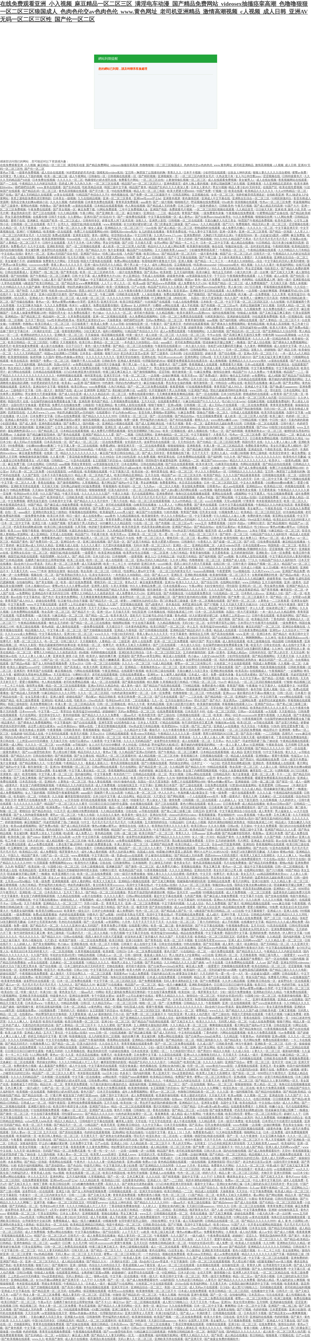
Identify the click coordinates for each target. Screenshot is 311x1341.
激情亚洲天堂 (126, 445)
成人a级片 (125, 427)
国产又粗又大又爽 (282, 272)
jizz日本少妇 (110, 1073)
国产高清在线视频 (223, 634)
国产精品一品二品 (97, 615)
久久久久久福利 (213, 1062)
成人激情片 (57, 973)
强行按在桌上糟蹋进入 (145, 759)
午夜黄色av (247, 1036)
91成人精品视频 (162, 663)
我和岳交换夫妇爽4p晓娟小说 (30, 202)
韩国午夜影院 (57, 1102)
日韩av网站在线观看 (105, 766)
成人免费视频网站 (12, 792)
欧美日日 (261, 984)
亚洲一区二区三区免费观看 (170, 408)
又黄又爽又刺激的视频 (19, 427)
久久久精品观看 (210, 224)
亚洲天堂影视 (253, 752)
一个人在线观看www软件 (203, 796)
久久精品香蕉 (207, 1121)
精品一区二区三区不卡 (203, 534)
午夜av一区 (217, 431)
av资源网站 (113, 921)
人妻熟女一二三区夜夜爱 (274, 600)
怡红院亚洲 (72, 538)
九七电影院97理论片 (183, 1051)
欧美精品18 (245, 526)
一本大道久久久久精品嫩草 (247, 578)
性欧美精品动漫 (92, 187)
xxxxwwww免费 (39, 264)
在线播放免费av (26, 1010)
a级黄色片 (32, 707)
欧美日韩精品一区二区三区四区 (28, 342)
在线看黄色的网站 (134, 1180)
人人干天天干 (131, 1232)
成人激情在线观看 (68, 626)
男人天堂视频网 (275, 1139)
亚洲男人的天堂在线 (96, 789)
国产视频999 (92, 383)
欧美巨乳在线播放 (256, 383)
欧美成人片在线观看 (248, 1243)
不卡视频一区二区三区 (194, 707)
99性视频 (189, 859)
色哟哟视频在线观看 (70, 375)
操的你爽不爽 (214, 438)
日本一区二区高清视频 (210, 611)
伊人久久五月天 (38, 1176)
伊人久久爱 (257, 608)
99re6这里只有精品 (260, 519)
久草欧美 (262, 1106)
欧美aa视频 (235, 1095)
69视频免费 (110, 1220)
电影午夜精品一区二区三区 (62, 888)
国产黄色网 (65, 279)
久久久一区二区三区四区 (94, 693)
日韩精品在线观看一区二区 (150, 774)
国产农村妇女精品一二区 (279, 434)
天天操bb (37, 490)
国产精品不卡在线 (123, 538)
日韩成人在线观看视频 (245, 412)
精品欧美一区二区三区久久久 (102, 877)
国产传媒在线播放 (22, 301)
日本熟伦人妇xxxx (253, 593)
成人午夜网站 (78, 176)
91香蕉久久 (204, 541)
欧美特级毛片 (56, 497)
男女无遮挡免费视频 (18, 216)
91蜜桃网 (15, 323)
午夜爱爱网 (224, 571)
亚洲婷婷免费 (258, 933)
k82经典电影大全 (125, 722)
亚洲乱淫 (111, 427)
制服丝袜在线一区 (237, 246)
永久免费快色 (235, 290)
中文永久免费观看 (252, 482)
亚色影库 (35, 1021)
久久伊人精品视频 (234, 981)
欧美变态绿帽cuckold (49, 910)
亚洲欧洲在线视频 (196, 574)
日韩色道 (216, 538)
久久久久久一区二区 (70, 179)
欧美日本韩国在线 (114, 1172)
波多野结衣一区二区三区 (136, 597)
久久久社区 (153, 1176)
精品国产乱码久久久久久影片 (57, 268)
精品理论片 (270, 730)
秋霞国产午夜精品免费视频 (255, 220)
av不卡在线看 (69, 619)
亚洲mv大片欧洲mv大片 (229, 899)
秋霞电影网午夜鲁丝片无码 (159, 261)
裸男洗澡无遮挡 (37, 501)
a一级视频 (186, 1136)
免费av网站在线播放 (127, 261)
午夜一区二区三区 (135, 375)
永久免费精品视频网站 (144, 316)
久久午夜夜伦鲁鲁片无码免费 (137, 290)
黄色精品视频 (256, 323)
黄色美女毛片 (183, 862)
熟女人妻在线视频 (100, 781)
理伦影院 (276, 390)
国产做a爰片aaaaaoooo (284, 386)
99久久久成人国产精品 (249, 1147)
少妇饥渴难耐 (118, 1032)
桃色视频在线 (120, 194)
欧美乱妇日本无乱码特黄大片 (292, 519)
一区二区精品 (163, 1209)
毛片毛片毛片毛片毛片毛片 (270, 239)
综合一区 (286, 689)
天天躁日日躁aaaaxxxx (200, 1206)
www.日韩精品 (251, 582)
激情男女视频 (35, 685)
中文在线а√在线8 (12, 253)
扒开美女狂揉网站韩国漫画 (265, 1224)
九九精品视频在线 (128, 515)
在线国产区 (270, 187)
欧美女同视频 (28, 1147)
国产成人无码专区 (154, 453)
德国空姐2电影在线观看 (86, 224)
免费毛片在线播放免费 (66, 405)
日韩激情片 (159, 257)
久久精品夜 (284, 715)
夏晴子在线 (18, 220)
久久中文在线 (36, 246)
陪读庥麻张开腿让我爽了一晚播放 (224, 342)
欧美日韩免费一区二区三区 (135, 696)
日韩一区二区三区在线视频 (103, 663)
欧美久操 (233, 873)
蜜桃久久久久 (153, 1080)
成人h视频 (274, 375)
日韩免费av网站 (98, 1080)
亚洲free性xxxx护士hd (147, 198)
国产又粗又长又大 (183, 1021)
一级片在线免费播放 (129, 272)
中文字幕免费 (203, 515)
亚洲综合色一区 (70, 541)
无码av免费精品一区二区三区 (164, 320)
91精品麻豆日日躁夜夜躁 (126, 1080)
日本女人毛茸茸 (148, 722)
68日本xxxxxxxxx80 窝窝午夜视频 (254, 715)
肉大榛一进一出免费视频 (254, 294)
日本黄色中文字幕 (22, 379)
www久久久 (102, 634)
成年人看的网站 (81, 881)
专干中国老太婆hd (103, 995)
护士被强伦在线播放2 (159, 855)
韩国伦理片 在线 (18, 401)
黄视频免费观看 (299, 1058)
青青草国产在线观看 (40, 670)
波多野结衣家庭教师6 (273, 700)
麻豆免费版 (298, 235)
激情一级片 (284, 279)
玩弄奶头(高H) (245, 818)
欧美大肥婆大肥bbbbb (181, 191)
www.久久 (38, 1339)
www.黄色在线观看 (49, 187)
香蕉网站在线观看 (119, 1040)
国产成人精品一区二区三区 (175, 227)
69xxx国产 (39, 497)
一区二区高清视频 (62, 951)
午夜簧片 (156, 323)
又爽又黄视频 (287, 1010)
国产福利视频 (229, 320)
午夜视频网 (93, 748)
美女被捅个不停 (15, 261)
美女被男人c (247, 179)
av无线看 (271, 711)
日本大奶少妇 (200, 379)
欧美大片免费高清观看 (86, 368)
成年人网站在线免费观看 (57, 1239)
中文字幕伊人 (39, 419)
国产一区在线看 (296, 748)
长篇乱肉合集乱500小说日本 (87, 530)
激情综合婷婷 (287, 1324)
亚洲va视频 (174, 405)
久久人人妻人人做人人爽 (281, 442)
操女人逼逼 (95, 227)
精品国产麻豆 (217, 608)
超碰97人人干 (293, 1113)
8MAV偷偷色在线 (179, 268)
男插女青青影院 (81, 464)
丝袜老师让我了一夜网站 (282, 608)
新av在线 (16, 597)
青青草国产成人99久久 (228, 386)
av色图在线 (75, 471)
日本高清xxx (256, 1294)
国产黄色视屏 (14, 1328)
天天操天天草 (122, 611)
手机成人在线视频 (154, 275)
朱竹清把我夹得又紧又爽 (198, 722)
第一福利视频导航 (242, 1091)
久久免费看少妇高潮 (249, 837)
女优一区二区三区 (223, 194)
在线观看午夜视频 (133, 670)
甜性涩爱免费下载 (293, 726)
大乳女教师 (115, 1187)
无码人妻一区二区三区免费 (27, 471)
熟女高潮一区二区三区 (60, 298)
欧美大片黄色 (279, 327)
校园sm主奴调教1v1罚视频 (61, 353)
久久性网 (100, 1280)
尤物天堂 (266, 1172)
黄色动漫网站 (158, 1250)
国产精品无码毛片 (17, 1043)
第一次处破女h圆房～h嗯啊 (272, 235)
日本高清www (34, 1003)
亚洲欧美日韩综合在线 (15, 1110)
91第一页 (243, 1047)
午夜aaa (214, 1302)
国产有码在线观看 (181, 419)
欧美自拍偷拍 (135, 1132)
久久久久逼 (264, 792)
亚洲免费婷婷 (193, 235)
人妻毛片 (210, 1280)
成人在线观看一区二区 (120, 560)
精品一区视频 (114, 1006)
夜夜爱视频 (177, 386)
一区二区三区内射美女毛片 (197, 176)
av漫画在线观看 (82, 205)
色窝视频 (60, 759)
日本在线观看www (255, 545)
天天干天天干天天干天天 (148, 921)
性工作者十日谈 (15, 840)
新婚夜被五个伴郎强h (25, 1084)
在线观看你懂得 (133, 460)
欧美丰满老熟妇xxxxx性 (293, 637)
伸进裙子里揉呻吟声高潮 (104, 526)
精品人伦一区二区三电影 (149, 191)
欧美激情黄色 (151, 515)
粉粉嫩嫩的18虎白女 (290, 1117)
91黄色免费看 (153, 1198)
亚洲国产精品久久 (162, 877)
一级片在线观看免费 (242, 792)
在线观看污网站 (139, 925)
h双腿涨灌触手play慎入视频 (275, 1261)
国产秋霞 (22, 290)
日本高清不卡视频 (255, 1313)
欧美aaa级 (139, 283)
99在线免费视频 (121, 191)
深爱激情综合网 (90, 397)
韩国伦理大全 (58, 312)
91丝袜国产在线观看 (158, 301)
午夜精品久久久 (73, 763)
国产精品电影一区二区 (219, 696)
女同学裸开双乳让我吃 (222, 622)
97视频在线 (287, 1335)
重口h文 (127, 659)
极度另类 (211, 530)
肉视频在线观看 (295, 486)
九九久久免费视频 (56, 305)
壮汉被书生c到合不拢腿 (73, 600)
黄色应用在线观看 (54, 287)
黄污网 (63, 1036)
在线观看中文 (287, 685)
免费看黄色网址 (214, 1232)
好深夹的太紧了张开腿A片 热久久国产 (149, 936)
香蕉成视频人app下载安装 (81, 1029)
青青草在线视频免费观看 (49, 1324)
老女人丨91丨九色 (179, 1132)
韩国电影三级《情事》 (15, 1316)
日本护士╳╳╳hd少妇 (101, 648)
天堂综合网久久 (76, 973)
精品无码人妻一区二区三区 (269, 224)
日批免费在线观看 (269, 541)
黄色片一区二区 (35, 253)
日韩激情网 (104, 1058)
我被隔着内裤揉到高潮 (51, 257)
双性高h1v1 (121, 438)
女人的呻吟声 (142, 305)
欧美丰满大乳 (205, 464)
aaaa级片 (55, 1243)
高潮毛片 (288, 733)
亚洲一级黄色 (293, 582)
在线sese (177, 1099)
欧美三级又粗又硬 (135, 737)
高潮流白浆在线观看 (103, 1339)
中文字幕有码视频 (173, 903)
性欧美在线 (46, 759)
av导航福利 (80, 744)
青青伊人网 (254, 1265)
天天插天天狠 (50, 486)
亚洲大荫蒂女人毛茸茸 (139, 1313)
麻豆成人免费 (195, 966)
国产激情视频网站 (145, 371)
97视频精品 (34, 231)
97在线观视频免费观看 (131, 718)
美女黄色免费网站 (67, 597)
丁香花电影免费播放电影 (82, 456)
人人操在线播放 (151, 294)
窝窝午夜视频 (281, 755)
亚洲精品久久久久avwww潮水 (248, 360)
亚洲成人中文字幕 (256, 386)
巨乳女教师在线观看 (218, 1124)
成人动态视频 (248, 1232)
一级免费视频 (23, 914)
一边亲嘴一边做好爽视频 (262, 290)
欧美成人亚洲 (132, 1257)
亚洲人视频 (185, 261)
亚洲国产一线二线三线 (44, 272)
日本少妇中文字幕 (104, 796)
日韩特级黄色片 (292, 176)
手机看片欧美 (100, 534)
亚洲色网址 (192, 357)
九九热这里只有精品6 (190, 1280)
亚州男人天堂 (110, 1017)
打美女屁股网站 (48, 1213)
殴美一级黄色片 (160, 364)
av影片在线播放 (92, 896)
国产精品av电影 (290, 574)
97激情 (263, 419)
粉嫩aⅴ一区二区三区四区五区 (66, 1202)
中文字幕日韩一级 (103, 855)
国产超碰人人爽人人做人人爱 (216, 748)
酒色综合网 (44, 364)
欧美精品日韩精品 (162, 1077)
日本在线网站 (292, 390)
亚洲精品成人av (98, 947)
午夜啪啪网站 (197, 331)
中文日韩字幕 (143, 235)
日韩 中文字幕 (81, 275)
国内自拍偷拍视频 (12, 250)
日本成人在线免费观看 (248, 918)
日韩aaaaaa (281, 785)
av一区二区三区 (85, 718)
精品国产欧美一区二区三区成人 (60, 220)
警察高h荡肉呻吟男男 (95, 888)
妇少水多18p (230, 678)
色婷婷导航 (289, 984)
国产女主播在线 (84, 755)
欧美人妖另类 (78, 608)
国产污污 (228, 224)
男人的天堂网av (182, 1143)
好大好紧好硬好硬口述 (138, 224)
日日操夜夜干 (81, 323)
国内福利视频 (292, 936)
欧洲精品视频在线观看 (256, 903)
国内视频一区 (92, 423)
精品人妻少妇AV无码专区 (245, 187)
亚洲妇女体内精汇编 (211, 427)
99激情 (117, 1294)
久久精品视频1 (165, 312)
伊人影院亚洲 (151, 969)
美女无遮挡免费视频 (45, 508)
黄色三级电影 (87, 268)
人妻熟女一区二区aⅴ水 (274, 1328)
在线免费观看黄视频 (170, 711)
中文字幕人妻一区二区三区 (86, 519)
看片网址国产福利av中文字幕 (120, 482)
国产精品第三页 (31, 316)
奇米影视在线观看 (89, 1073)
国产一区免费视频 (247, 667)
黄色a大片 (131, 582)
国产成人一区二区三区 (84, 442)
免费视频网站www (61, 862)
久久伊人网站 (179, 560)
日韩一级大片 (44, 390)
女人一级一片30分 (204, 837)
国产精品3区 (141, 608)
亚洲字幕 (212, 811)
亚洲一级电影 (79, 1265)
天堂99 (209, 840)
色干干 (52, 224)
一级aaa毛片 (129, 715)
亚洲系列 (20, 670)
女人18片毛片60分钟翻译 (105, 744)
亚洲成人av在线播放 (226, 726)
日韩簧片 (126, 944)
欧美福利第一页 (26, 1136)
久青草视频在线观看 (88, 951)
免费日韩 (141, 929)
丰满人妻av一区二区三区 (73, 1154)
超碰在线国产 (75, 696)
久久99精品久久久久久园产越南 (20, 287)
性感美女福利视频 (22, 910)
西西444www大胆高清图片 (222, 855)
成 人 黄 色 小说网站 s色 (293, 1220)
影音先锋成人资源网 (32, 730)
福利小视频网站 (113, 331)
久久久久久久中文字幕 (212, 519)
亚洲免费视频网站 (283, 929)
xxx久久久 (302, 1169)
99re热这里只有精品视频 (188, 530)
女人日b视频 (271, 567)
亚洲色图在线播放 (50, 423)
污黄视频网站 (9, 995)
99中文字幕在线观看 (53, 707)
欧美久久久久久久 (188, 582)
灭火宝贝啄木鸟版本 (29, 305)
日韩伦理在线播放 (287, 1198)
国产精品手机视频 (119, 239)
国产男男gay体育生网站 (167, 508)
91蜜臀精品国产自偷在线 (273, 213)
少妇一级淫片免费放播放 (130, 873)
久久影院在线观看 (170, 1054)
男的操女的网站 (179, 763)
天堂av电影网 (233, 501)
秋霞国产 (21, 866)
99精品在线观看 (217, 766)
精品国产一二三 (294, 371)
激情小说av (21, 1158)
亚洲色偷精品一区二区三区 (172, 434)
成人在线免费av (15, 327)
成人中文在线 (78, 1065)
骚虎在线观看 (223, 490)
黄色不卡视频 (123, 1110)
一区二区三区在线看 (106, 183)
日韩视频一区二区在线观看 (186, 220)
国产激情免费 (62, 205)
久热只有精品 (117, 386)
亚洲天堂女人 (137, 748)
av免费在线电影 (83, 364)
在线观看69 (103, 412)
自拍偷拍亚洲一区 (137, 323)
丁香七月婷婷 (184, 239)
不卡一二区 (284, 774)
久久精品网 (177, 766)
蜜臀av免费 (299, 172)
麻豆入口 (150, 556)
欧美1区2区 (244, 722)
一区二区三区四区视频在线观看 (214, 209)
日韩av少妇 (39, 818)
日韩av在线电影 (73, 936)
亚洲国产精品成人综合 (59, 490)
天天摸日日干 (45, 478)
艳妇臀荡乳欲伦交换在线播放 (130, 1147)
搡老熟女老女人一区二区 (178, 1010)
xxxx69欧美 (165, 563)
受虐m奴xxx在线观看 (130, 855)
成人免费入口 (249, 538)
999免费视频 (16, 445)
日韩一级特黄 (134, 955)
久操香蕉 (97, 741)
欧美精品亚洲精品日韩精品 (87, 1224)
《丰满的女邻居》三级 (45, 331)
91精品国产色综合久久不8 (93, 194)
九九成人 (199, 718)
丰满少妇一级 (49, 992)
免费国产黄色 (184, 1077)
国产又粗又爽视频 (25, 777)
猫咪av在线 (86, 726)
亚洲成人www (127, 1154)
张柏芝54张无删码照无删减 (225, 346)
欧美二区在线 (76, 560)
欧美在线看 (236, 191)
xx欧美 (145, 1232)
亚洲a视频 (240, 1077)
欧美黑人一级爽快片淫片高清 (259, 298)
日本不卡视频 (192, 172)
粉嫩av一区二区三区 (75, 1110)
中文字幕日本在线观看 (109, 918)
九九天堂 (19, 1150)
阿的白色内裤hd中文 (129, 383)
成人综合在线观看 (53, 172)
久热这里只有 (225, 176)
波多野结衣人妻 (295, 648)
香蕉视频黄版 (92, 730)
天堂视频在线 (170, 789)
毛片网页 (243, 840)
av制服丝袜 (74, 818)
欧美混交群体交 (279, 453)
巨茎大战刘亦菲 (118, 490)
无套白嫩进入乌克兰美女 (221, 220)
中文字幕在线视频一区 (163, 216)
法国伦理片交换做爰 (108, 364)
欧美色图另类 (148, 715)
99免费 (130, 257)
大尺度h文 (159, 796)
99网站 (113, 929)
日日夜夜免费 (232, 803)
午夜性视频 (144, 327)
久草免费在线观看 (79, 316)
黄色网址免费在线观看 (97, 578)
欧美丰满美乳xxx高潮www (194, 312)
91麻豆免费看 (187, 412)
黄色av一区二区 (269, 538)
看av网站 (183, 379)
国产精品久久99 (95, 250)
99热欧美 (45, 796)
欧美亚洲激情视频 (54, 239)
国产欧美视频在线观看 (128, 309)
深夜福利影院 (29, 1143)
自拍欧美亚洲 (276, 194)
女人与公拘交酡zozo (248, 176)
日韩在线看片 (84, 848)
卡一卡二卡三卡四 (17, 1054)
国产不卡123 (103, 1302)
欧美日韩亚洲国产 (132, 301)
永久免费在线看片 (275, 309)
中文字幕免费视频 (261, 1191)
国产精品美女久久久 (249, 951)
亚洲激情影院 (50, 619)
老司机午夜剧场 (144, 312)
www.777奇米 (38, 571)
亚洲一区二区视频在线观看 (110, 316)
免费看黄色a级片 (52, 538)
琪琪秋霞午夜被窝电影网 (161, 460)
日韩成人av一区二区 (110, 955)
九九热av (149, 486)
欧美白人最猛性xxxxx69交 (24, 667)
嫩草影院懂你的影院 (78, 796)
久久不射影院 (301, 814)
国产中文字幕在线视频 (183, 257)
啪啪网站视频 (122, 622)
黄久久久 (291, 752)
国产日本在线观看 (166, 696)
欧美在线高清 (20, 360)
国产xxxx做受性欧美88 (37, 752)
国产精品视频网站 (264, 656)
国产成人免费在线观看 (253, 467)
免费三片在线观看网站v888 (91, 231)
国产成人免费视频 (185, 567)
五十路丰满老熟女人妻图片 (236, 257)
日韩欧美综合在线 (155, 1224)
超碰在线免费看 (46, 600)
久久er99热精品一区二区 (291, 191)
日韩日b (121, 951)
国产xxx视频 (226, 556)
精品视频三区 (162, 597)
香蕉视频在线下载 (178, 453)
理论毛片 (139, 1136)
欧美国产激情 (68, 940)
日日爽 (67, 1243)
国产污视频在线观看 (297, 478)
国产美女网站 (207, 1047)
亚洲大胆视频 (245, 748)
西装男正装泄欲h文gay (91, 320)
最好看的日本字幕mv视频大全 (26, 648)
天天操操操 (92, 335)
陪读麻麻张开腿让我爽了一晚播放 (286, 789)
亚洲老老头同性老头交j (48, 438)
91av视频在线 (103, 309)
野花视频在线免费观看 (206, 202)
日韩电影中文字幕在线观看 (216, 667)
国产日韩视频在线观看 (154, 630)
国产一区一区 (294, 593)
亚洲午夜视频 (200, 1294)
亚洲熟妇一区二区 (285, 888)
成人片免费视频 (105, 785)
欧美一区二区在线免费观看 (150, 578)
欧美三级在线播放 (228, 789)
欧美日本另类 (56, 515)
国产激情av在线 (140, 478)
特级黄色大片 (59, 995)
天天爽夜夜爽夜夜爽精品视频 (175, 394)
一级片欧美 (43, 615)
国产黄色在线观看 (69, 434)
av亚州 (211, 777)
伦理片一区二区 (70, 1257)
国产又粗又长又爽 (100, 1195)
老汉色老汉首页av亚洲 (135, 353)
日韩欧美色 (226, 205)
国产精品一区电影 (281, 231)
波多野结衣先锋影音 (167, 741)
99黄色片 (92, 914)
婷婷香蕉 (85, 508)
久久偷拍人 (177, 659)
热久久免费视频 (216, 903)
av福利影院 (167, 1280)
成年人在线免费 (142, 641)
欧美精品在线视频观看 (224, 759)
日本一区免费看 (281, 552)
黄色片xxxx (293, 1176)
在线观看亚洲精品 (69, 578)
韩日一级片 (59, 379)
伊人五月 (193, 626)
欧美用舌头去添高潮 (13, 947)
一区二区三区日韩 (126, 1003)
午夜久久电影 (121, 493)
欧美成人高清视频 (278, 323)
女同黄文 (6, 176)
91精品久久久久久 (101, 438)
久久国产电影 (273, 837)
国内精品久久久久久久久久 (150, 659)
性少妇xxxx (261, 526)
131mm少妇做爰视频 (228, 888)
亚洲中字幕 (228, 914)
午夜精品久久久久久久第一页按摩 (180, 733)
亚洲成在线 (255, 449)
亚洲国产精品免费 (294, 571)
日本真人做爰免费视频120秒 (29, 312)
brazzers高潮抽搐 (286, 335)
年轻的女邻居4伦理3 (63, 955)
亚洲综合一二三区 (155, 213)
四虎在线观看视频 (227, 829)
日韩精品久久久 (193, 1003)
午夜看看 (17, 1139)
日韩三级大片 (69, 641)
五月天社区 (148, 401)
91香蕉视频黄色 (18, 608)
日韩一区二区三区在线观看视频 (210, 1261)
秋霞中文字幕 (127, 899)
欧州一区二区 (95, 560)
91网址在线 (300, 1025)
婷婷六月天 (210, 1172)
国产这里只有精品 (139, 541)
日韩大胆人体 (213, 1150)
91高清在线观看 (277, 925)
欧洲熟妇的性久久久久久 (37, 335)
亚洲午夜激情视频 (264, 999)
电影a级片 (291, 899)
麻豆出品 (234, 682)
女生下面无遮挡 (248, 800)
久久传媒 (57, 796)
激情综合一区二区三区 (201, 995)
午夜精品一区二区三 (233, 250)
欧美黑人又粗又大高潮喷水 (161, 467)
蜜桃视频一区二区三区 (76, 766)
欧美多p (67, 383)
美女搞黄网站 (84, 309)
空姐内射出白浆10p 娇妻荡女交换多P (174, 973)
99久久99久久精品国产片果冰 (233, 239)
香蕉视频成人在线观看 (203, 364)
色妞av (241, 523)
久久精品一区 (9, 227)
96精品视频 (97, 379)
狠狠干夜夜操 (31, 530)
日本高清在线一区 (56, 442)
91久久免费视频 (243, 216)
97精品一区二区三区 (203, 682)
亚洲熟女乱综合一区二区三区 (251, 198)
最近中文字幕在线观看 (168, 896)
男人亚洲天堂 (162, 1073)
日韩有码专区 (92, 220)
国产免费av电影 (299, 327)
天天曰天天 (182, 877)
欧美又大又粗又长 (105, 881)
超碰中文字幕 (61, 368)
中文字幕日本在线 (210, 818)
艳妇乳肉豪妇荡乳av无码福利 (86, 287)
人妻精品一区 (108, 641)
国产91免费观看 (210, 981)
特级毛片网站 (93, 1165)
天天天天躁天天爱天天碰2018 (232, 357)
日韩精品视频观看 (118, 733)
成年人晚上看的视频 (196, 183)
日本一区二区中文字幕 (215, 242)
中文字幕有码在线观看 (103, 1065)
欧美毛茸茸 (108, 1124)
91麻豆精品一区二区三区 (284, 530)
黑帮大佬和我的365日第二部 (221, 733)
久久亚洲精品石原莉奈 (278, 183)
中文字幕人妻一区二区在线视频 (78, 445)
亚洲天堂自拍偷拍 (128, 357)
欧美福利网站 (286, 264)
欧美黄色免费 (193, 678)
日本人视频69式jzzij (38, 586)
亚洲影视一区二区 (31, 892)
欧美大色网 (91, 667)
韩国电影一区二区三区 (282, 545)
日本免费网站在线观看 (191, 456)
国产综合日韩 (210, 582)
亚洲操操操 (242, 781)
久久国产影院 (31, 475)
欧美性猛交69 (297, 294)
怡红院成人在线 (33, 733)
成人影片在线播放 (52, 346)
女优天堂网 (204, 1272)
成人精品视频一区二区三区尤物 (158, 755)
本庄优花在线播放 (191, 482)
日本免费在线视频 (44, 179)
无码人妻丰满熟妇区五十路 (181, 981)
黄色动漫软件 (55, 829)
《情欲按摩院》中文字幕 (165, 1220)
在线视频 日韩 (9, 1305)
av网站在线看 (171, 305)
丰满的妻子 (204, 1313)
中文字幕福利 (63, 722)
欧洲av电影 (65, 969)
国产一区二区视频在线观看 (83, 246)
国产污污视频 (275, 870)
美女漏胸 (279, 1065)
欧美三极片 (277, 416)
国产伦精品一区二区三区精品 (228, 1154)
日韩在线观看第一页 (276, 1017)
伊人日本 (22, 416)
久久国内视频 (216, 331)
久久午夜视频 (109, 958)
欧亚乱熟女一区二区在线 (239, 1088)
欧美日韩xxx (152, 253)
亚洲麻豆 (33, 220)
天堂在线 (73, 261)
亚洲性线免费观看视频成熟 (85, 1102)
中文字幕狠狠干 (201, 434)
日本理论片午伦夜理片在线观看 (258, 622)
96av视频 (288, 578)
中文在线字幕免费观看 (162, 992)
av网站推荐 (110, 1077)
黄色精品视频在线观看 (172, 1161)
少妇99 (231, 523)
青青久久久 (174, 172)
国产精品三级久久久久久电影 (288, 969)
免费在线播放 (302, 1298)
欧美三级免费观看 (28, 700)
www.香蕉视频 (246, 814)
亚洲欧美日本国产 (166, 785)
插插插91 (82, 1010)
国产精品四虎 (238, 1246)
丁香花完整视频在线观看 (111, 726)
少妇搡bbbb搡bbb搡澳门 (41, 445)
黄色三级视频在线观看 (134, 1246)
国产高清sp (151, 272)
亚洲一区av (104, 611)
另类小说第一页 (94, 903)
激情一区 (149, 1305)
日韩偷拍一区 (97, 176)
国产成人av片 (161, 574)
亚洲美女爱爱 (48, 870)
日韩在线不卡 (301, 1246)
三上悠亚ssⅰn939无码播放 (32, 741)
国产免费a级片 (209, 375)
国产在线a (7, 194)
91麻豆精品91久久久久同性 (59, 693)
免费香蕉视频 (69, 508)
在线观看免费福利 (278, 401)
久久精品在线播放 (112, 811)
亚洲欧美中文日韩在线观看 (207, 290)
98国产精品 (35, 504)
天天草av (219, 741)
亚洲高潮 (84, 401)
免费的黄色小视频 (259, 515)
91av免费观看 (287, 1032)
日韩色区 (52, 464)
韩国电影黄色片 (91, 549)
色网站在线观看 (250, 464)
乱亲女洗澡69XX (100, 574)
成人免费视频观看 (143, 1095)
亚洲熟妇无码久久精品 (268, 992)
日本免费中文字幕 (42, 416)
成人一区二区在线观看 (106, 682)
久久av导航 (117, 323)
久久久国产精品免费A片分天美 (109, 759)
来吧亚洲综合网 (192, 604)
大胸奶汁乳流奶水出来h (218, 235)
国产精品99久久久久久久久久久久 (91, 988)
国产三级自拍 (167, 715)
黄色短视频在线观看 (96, 1287)
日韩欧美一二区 (178, 988)
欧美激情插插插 (18, 357)
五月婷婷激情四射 (243, 552)
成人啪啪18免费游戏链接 (83, 811)
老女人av (140, 530)
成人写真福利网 (91, 563)
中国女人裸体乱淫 (186, 1328)
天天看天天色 (20, 571)
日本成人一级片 (198, 674)
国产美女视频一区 (65, 209)
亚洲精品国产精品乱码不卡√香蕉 (191, 630)
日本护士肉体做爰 (214, 730)
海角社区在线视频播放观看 (193, 493)
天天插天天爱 (144, 242)
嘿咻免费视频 (110, 1069)
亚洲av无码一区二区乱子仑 (261, 353)
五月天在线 (152, 475)
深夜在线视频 (48, 1169)
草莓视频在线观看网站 (278, 287)
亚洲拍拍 (47, 700)
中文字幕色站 (32, 597)
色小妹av (99, 312)
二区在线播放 (141, 700)
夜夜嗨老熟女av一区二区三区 (264, 431)
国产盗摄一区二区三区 (228, 541)
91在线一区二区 (143, 523)
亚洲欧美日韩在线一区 (262, 981)
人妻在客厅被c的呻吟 (69, 844)
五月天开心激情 (183, 1239)
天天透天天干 (90, 1136)
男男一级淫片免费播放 (217, 1276)
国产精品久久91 (51, 936)
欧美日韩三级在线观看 (59, 526)
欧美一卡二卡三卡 (115, 563)
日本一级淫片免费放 (231, 1121)
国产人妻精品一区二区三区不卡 (20, 242)
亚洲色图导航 (218, 597)
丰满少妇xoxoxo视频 (136, 1187)
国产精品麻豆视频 (199, 449)
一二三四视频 (272, 733)
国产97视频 (211, 604)
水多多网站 (15, 1161)
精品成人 (281, 822)
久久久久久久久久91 (268, 456)
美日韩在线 (7, 741)
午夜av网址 (196, 586)
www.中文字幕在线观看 (80, 327)
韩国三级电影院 (18, 704)
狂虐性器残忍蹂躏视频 (253, 969)
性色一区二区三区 (148, 910)
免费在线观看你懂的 (106, 305)
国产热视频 (257, 936)
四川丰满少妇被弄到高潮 (288, 242)
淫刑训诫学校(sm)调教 (253, 327)
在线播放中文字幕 (136, 397)
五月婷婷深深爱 (171, 969)
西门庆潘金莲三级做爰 (169, 224)
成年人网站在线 (162, 264)
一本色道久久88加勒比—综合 (244, 261)
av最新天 (86, 305)
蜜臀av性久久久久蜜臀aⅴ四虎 (71, 586)
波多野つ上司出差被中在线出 (35, 309)
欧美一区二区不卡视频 (179, 940)
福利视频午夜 (266, 737)
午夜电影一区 (104, 449)
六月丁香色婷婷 (243, 877)
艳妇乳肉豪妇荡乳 (79, 885)
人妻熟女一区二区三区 (72, 781)
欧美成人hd (126, 929)
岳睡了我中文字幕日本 (15, 331)
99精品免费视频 (20, 490)
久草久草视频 (120, 586)
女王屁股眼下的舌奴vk (107, 460)
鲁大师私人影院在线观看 (131, 405)
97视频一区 (220, 191)
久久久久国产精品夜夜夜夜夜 (242, 475)
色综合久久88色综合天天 (105, 1265)
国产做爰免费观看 (221, 1110)
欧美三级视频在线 (259, 641)
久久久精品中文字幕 (203, 1309)
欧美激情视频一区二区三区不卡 (230, 574)
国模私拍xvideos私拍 (110, 172)
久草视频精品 (91, 482)
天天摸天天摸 (184, 936)
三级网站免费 (248, 700)
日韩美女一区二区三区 (133, 416)
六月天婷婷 (207, 973)
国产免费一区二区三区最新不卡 (150, 194)
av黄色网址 (95, 1006)
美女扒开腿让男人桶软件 (173, 349)
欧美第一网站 (222, 715)
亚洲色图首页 (173, 183)
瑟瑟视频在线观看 (132, 604)
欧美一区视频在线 (118, 287)
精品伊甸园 (219, 338)
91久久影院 (46, 1047)
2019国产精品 (233, 1209)
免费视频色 (243, 224)
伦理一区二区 (196, 1065)
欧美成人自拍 (264, 1169)
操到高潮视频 (91, 419)
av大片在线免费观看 (135, 877)
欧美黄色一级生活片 (135, 814)
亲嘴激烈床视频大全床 (137, 408)
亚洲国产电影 (159, 209)
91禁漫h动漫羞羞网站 (19, 408)
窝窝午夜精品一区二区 (156, 918)
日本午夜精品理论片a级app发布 (211, 397)
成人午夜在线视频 (185, 1121)
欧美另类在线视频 (273, 412)
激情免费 (175, 800)
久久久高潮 (210, 508)
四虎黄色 (192, 873)
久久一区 (158, 700)
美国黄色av (120, 973)
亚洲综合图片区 (65, 478)
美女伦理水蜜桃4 (247, 674)
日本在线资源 (140, 1051)
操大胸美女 (164, 290)
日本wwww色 (28, 711)
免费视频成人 (62, 1220)
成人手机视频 (190, 305)
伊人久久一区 (123, 283)
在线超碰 (16, 733)
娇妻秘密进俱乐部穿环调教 (130, 1058)
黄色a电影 (181, 615)
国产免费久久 (72, 423)
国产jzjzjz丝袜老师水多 (268, 1003)
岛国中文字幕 (100, 338)
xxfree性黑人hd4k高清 (39, 1121)
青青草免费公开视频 (119, 519)
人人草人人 (301, 231)
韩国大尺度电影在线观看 (96, 261)
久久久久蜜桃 (107, 1025)
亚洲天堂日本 (109, 301)
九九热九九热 (83, 183)
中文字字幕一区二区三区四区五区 (247, 301)
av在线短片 (63, 1335)
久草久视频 (161, 689)
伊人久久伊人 (167, 792)
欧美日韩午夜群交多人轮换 (158, 379)
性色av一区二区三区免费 (276, 202)
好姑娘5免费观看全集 (99, 844)
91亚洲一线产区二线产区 (196, 726)
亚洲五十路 (39, 523)
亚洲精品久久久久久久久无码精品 (270, 1246)
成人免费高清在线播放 (101, 1235)
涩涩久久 (252, 1235)
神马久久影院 (28, 645)
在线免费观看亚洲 (239, 338)
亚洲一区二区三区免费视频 (142, 903)
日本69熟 (176, 353)
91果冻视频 (135, 822)
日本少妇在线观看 (187, 1158)
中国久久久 (128, 368)
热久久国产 (231, 298)
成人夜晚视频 (219, 360)
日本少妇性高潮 (231, 394)
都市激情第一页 (182, 371)
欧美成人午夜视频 (145, 519)
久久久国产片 (294, 1095)
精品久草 (200, 977)
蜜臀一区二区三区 (116, 349)
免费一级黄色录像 (222, 674)
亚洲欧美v (263, 552)
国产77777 (14, 770)
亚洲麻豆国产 (45, 427)
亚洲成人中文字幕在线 (216, 198)
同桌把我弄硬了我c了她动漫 (260, 741)
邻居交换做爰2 (129, 1065)
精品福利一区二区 (54, 316)
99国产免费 (204, 191)
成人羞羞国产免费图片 (125, 338)
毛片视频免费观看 (240, 1320)
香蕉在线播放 (47, 482)
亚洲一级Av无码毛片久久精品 (103, 264)
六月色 (79, 250)
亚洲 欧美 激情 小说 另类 (291, 209)
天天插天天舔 (279, 283)
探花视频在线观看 (113, 335)
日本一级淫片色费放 (294, 759)
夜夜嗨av (259, 833)
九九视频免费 (253, 309)
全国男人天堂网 (198, 1320)
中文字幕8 (146, 785)
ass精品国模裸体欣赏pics (272, 873)
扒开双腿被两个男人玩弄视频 (168, 390)
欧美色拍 (293, 678)
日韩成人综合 (165, 1017)
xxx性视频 (206, 490)
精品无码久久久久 (89, 752)
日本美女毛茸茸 (183, 999)
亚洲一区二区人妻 (263, 774)
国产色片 (48, 597)
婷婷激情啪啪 (14, 822)
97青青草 (249, 501)
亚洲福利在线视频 (261, 1316)
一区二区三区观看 (260, 892)
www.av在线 (8, 1287)
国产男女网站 (292, 383)
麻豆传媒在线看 (154, 383)
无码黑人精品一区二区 (291, 305)
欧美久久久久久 (206, 1021)
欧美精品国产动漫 (202, 829)
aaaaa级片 (167, 342)
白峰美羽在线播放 (227, 464)
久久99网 (269, 1243)
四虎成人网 (66, 183)
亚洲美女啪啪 (227, 1309)
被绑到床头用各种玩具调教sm (33, 674)
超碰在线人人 (69, 899)
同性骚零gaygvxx (73, 1113)
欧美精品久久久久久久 (259, 191)
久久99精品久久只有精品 (294, 250)
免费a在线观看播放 (45, 914)
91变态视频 (54, 763)
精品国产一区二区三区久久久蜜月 (66, 803)
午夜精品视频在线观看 (262, 250)
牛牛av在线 (214, 335)
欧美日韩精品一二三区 (179, 1191)
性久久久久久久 (29, 936)
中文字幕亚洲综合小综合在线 (238, 811)
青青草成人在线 (41, 1172)
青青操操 (185, 737)
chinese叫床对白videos (183, 814)
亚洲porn (126, 305)
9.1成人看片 (49, 279)
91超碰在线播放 (119, 1051)
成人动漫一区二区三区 (22, 268)
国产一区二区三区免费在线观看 (148, 386)
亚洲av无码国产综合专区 (63, 253)
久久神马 (271, 637)
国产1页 (263, 807)
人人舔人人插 (269, 766)
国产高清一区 (117, 541)
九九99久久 (56, 800)
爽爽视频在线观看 (221, 1025)
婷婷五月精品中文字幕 (42, 1036)
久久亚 (70, 1054)
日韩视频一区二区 (195, 405)
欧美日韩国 (91, 637)
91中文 (91, 257)
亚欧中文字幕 (178, 327)
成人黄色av (186, 216)
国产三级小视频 (10, 1191)
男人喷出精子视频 (65, 752)
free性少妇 (72, 397)
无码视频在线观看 (251, 1058)
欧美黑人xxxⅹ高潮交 (103, 1154)
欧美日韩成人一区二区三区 (52, 323)
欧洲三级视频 (283, 1298)
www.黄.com (185, 1128)
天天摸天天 (230, 1054)
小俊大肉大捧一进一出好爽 (251, 272)
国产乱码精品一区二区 (40, 1335)
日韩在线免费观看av (133, 674)
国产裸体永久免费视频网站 (228, 323)
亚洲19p (170, 582)
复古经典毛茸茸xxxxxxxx (109, 885)
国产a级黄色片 (154, 604)
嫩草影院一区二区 (292, 589)
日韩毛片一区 (285, 1291)
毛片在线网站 (28, 715)
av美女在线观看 (64, 194)
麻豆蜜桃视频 (9, 885)
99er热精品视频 (44, 1254)
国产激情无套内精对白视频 (190, 597)
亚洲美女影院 (82, 235)
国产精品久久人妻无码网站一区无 (277, 1080)
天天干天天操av (98, 608)
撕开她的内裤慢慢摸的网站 (286, 379)
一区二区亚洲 (160, 552)
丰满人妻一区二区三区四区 (183, 1169)
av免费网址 (259, 375)
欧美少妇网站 (226, 1047)
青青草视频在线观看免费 (137, 1043)
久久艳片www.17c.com (168, 235)
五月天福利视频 (184, 272)
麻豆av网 (275, 383)
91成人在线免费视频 (186, 301)
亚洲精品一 (132, 667)
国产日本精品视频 (12, 560)
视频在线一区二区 (43, 574)
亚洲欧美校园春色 (40, 947)
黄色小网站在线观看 (193, 803)
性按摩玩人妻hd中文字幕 (139, 571)
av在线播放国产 (300, 977)
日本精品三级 (166, 556)
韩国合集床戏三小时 (180, 611)
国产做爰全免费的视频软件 (221, 1339)
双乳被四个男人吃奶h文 (83, 523)
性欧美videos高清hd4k (63, 290)
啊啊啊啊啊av (255, 637)
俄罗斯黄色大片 (69, 851)
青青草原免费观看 (127, 202)
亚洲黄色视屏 (172, 198)
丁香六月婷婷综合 (209, 921)
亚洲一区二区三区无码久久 (42, 1261)
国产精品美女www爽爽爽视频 (80, 283)
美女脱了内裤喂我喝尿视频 (161, 309)
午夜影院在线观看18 (168, 346)
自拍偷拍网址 (25, 582)
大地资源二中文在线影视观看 (233, 663)
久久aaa (181, 1165)
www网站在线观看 (291, 696)
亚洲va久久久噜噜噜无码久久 (202, 1054)
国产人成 (217, 1209)
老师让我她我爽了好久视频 (228, 183)
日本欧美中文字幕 (61, 501)
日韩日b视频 (24, 1272)
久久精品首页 (245, 209)
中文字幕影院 (9, 1195)
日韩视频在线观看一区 (122, 176)
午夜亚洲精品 (111, 368)
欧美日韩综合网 (95, 497)
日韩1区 (116, 571)
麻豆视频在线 (64, 670)
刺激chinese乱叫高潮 (24, 578)
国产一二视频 (125, 434)
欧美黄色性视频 (11, 981)
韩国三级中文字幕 (116, 187)
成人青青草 (266, 811)
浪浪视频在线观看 (246, 202)
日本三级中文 (187, 205)
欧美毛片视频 (80, 733)
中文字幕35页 (297, 1268)
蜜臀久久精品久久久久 (170, 995)
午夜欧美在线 (273, 449)
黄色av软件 (291, 449)
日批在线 (131, 811)
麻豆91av (118, 1302)
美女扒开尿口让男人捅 (228, 870)
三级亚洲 (124, 641)
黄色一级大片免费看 (208, 279)
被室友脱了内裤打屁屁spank (81, 1095)
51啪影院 (88, 405)
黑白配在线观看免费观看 (188, 840)
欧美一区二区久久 (296, 501)
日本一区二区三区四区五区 (221, 482)
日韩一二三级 (77, 1195)
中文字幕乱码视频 (138, 567)
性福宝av (296, 755)
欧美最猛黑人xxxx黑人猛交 (117, 512)
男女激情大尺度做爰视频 (41, 394)
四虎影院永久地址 (292, 438)
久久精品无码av (102, 1003)
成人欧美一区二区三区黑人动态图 (124, 246)
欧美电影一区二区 (92, 504)
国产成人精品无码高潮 (269, 205)
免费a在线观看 (61, 235)
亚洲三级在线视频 (94, 541)
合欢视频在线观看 (142, 803)
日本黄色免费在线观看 (99, 202)
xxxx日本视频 (214, 501)
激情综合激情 (222, 371)
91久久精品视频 (68, 213)
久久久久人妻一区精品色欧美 (271, 338)
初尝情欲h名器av (122, 235)
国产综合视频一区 (230, 353)
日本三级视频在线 (93, 866)
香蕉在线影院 (170, 438)
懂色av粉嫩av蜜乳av (283, 526)
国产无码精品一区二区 (110, 678)
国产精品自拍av (185, 416)
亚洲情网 (89, 390)
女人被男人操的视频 (174, 674)
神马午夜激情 (290, 567)
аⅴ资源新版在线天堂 (199, 275)
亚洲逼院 (124, 656)
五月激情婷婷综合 (156, 822)
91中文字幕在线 (273, 752)
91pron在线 (74, 239)
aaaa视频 (212, 320)
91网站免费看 (189, 467)
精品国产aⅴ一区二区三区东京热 (181, 475)
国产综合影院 (112, 1232)
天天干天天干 (201, 453)
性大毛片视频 (76, 257)
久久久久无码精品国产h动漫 (26, 1040)
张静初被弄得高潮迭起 (250, 194)
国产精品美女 (233, 1040)
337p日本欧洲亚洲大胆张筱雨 (82, 371)
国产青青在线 (69, 272)
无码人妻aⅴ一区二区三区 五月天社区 (34, 1132)
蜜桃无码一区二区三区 (215, 478)
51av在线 (151, 227)
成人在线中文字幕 (286, 346)
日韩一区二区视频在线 (111, 704)
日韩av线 (206, 357)
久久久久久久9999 (119, 298)
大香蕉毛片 (220, 434)
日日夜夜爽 (215, 807)
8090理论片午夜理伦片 (154, 947)
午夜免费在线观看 (40, 209)
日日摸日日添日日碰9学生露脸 (109, 803)
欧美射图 (166, 272)
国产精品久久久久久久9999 (100, 416)
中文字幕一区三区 (56, 988)
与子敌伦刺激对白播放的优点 (109, 1084)
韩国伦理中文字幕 (81, 918)
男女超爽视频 (149, 482)
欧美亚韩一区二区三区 (107, 737)
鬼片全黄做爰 (117, 250)
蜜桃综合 (195, 408)
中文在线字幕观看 (144, 622)
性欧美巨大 (272, 268)
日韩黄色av (214, 486)
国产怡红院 (297, 275)
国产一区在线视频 (208, 394)
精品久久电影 (222, 1051)
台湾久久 (64, 224)
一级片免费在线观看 (221, 951)
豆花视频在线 (201, 194)
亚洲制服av (262, 755)
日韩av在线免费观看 (68, 416)
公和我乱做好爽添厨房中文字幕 (197, 1198)
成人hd (78, 390)
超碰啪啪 (270, 349)
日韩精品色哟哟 (261, 914)
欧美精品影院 (301, 246)
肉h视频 (102, 268)
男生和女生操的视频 (167, 368)
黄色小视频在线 (32, 940)
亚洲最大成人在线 (67, 545)
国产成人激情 (28, 423)
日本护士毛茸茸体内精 (42, 921)
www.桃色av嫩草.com (224, 419)
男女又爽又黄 (212, 866)
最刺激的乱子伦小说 (111, 1014)
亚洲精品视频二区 (204, 545)
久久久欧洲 (253, 899)
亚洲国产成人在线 (234, 560)
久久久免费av (257, 371)
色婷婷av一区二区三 (27, 659)
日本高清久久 (53, 892)
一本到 (81, 1298)
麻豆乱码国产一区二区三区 (263, 626)
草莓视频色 (110, 486)
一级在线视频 (198, 1161)
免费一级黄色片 (231, 796)
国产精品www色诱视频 (162, 283)
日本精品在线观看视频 (109, 205)
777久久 (253, 560)
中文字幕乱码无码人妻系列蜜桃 (284, 261)
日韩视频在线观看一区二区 (279, 475)
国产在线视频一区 (68, 1268)
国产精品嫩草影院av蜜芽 (65, 419)
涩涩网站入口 (300, 1187)
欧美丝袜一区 (141, 471)
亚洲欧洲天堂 (62, 947)
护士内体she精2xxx (125, 412)
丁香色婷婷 (278, 619)
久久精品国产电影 (97, 977)
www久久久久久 (121, 608)
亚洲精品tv (12, 316)
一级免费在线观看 (93, 626)
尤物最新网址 (202, 958)
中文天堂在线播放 (57, 1040)
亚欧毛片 (135, 615)
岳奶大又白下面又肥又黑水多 (19, 966)
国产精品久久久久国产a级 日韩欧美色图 (251, 1010)
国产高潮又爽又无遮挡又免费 (242, 335)
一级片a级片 (32, 1088)
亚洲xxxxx (241, 530)
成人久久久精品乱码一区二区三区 (105, 394)
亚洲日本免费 (275, 833)
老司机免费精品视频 (188, 342)
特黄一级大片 (135, 335)
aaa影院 (142, 390)
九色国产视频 (133, 253)
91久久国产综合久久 (206, 1187)
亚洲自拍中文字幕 (45, 386)
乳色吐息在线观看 (70, 921)
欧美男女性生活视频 (136, 552)
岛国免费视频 (141, 298)
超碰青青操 (195, 327)
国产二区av (57, 449)
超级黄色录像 (176, 275)
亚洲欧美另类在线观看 (25, 486)
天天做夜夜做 (264, 257)
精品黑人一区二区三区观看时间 (116, 755)
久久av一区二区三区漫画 (195, 885)
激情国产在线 (64, 390)
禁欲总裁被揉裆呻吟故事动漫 (229, 390)
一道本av (45, 227)
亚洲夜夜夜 (254, 183)
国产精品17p (245, 456)
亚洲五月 (266, 1065)
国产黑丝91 (247, 759)
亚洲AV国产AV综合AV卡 (100, 216)
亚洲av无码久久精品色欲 (152, 560)
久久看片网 (57, 456)
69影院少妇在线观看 (282, 427)
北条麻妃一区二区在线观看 (276, 796)
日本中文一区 (42, 368)
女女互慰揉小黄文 (25, 294)
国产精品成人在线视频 (222, 294)
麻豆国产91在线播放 (149, 512)
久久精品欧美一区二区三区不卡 (243, 1139)
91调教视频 (282, 770)
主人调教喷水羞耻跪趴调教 (81, 958)
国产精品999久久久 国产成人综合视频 (192, 1257)
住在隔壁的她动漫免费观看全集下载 (54, 401)
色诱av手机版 (206, 497)
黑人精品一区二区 (266, 1084)
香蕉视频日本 (48, 349)
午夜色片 (80, 1161)
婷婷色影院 (186, 608)
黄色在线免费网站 (159, 530)
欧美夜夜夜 (292, 1283)
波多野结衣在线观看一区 (57, 250)
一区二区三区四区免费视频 (244, 730)
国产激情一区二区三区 (140, 866)
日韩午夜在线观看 (264, 615)
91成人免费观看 (139, 973)
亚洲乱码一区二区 (251, 586)
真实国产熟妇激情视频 (247, 408)
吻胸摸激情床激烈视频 (34, 456)
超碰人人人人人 (129, 379)
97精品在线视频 (170, 722)
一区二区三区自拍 (152, 179)
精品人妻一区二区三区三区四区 (66, 1128)
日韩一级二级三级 (263, 781)
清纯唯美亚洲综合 (278, 364)
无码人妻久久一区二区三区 (135, 1339)
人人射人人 (149, 1206)
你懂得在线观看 (216, 1324)
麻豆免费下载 (87, 209)
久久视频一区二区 (290, 663)
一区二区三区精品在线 (145, 490)
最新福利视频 (291, 1051)
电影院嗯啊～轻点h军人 (15, 508)
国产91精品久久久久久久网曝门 (201, 1088)
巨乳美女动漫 (208, 512)
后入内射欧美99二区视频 (104, 1036)
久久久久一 (217, 349)
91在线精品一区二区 (226, 593)
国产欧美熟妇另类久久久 (72, 574)
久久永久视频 (59, 202)
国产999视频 (202, 338)
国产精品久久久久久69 (270, 748)
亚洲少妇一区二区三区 (78, 634)
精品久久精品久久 (66, 1121)
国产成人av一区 (10, 984)
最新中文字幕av (205, 1184)
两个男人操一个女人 (137, 264)
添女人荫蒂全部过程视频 (56, 1099)
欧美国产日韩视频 (64, 1298)
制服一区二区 (9, 811)
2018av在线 (182, 1283)
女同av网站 (161, 242)
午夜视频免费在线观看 (241, 275)
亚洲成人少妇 (275, 593)
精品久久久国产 (108, 604)
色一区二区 (51, 641)
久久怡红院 (43, 235)
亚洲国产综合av (90, 253)
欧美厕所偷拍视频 (199, 246)
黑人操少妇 (235, 287)
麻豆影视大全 (164, 770)
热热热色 (275, 933)
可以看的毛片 (75, 933)
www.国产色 (163, 999)
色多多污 (126, 1073)
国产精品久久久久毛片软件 (91, 501)
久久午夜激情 (249, 1136)
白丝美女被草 (231, 279)
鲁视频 (62, 1169)
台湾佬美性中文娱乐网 (37, 1220)
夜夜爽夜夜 (162, 1113)
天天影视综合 (62, 674)
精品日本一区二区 (52, 1084)
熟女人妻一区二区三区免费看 (42, 1294)
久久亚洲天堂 (300, 944)
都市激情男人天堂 (99, 1298)
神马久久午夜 (137, 704)
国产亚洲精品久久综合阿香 (280, 331)
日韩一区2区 (285, 693)
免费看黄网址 (168, 482)
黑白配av (25, 467)
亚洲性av (275, 630)
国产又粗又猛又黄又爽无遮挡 (272, 357)
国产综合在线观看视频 (180, 464)
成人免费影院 (49, 851)
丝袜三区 (291, 1062)
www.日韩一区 (258, 390)
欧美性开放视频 (53, 1021)
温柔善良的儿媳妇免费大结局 (224, 423)
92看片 (125, 1328)
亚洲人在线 (291, 910)
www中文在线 (31, 239)
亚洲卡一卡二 (242, 999)
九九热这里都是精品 (24, 338)
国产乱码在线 (72, 187)
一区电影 (146, 1209)
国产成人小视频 (284, 1232)
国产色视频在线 (173, 593)
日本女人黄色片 (201, 187)
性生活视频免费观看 (210, 416)
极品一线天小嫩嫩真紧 (106, 659)
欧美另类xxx (189, 375)
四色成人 (158, 478)
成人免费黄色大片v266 (107, 275)
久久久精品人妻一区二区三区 (290, 881)
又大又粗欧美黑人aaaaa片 (171, 250)
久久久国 (223, 1091)
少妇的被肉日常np (159, 619)
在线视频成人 (258, 670)
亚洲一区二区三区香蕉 (117, 198)
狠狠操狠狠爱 (98, 490)
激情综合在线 (128, 825)
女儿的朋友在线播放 (152, 231)
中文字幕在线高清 (288, 368)
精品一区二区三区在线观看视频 (150, 501)
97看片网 (56, 1095)
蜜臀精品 (202, 1010)
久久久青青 (279, 294)
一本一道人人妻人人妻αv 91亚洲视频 (40, 397)
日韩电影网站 (199, 349)
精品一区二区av (179, 578)
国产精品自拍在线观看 (277, 464)
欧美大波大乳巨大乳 (31, 1128)
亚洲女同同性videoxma (295, 962)
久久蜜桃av (75, 216)
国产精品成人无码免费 (162, 205)
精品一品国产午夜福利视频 (88, 1040)
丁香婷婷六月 (67, 1010)
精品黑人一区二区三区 (95, 538)
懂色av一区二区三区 (220, 1084)
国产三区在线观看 (45, 213)
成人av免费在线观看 (173, 331)
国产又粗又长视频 (122, 888)
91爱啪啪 (34, 279)
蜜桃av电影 (287, 851)
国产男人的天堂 (278, 652)
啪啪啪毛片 (182, 202)
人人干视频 (265, 275)
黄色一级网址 (101, 235)
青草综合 (81, 490)
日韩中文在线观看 (54, 242)
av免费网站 (23, 593)
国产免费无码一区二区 (107, 508)
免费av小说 (149, 1161)
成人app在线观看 (234, 486)
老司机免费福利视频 (232, 508)
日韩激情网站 (122, 862)
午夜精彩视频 (281, 246)
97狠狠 (288, 682)
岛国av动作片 (63, 364)
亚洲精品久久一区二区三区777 (124, 227)
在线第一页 (51, 453)
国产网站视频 (225, 497)
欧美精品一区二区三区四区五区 (261, 512)
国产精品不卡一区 (84, 611)
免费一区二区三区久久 (151, 538)
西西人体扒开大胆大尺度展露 (98, 290)
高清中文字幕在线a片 (140, 885)
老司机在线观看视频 (182, 497)
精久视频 (247, 264)
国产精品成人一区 (192, 438)
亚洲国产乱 (104, 390)
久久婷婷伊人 (201, 268)
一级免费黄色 (289, 622)
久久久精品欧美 (110, 637)
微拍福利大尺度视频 (54, 530)
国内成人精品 (237, 519)
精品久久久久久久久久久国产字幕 (263, 1254)
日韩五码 (198, 811)
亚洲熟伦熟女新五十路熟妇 (50, 512)
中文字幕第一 (171, 1217)
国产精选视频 (204, 239)
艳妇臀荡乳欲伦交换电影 (105, 408)
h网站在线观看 (248, 320)
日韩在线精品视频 (152, 464)
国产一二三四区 (173, 1180)
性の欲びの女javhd (234, 401)
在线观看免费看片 (169, 401)
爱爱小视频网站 (29, 682)
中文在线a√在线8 (274, 859)
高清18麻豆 (203, 272)
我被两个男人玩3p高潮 (85, 360)
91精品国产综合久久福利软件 (269, 534)
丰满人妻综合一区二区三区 (131, 844)
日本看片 (300, 693)
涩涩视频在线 (272, 176)
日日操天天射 (264, 209)
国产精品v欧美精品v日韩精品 (66, 648)
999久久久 (222, 1206)
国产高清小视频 (250, 733)
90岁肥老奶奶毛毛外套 (81, 172)
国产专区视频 (212, 944)
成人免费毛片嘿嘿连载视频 (108, 431)
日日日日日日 (287, 397)
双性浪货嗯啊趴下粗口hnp (144, 431)
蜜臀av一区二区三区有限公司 (193, 663)
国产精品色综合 (42, 811)
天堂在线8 (217, 707)
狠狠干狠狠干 (157, 405)
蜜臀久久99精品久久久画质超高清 (93, 593)
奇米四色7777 (122, 774)
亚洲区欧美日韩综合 (24, 589)
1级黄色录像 (274, 1128)
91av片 (222, 682)
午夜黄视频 (274, 371)
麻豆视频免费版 (115, 567)
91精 (13, 1165)
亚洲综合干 (15, 829)
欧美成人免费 (100, 323)
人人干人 (107, 283)
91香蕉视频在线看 (156, 870)
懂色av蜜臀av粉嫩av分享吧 (69, 301)
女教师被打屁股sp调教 (36, 770)
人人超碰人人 (228, 800)
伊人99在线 (130, 744)
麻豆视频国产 (33, 822)
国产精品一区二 (280, 597)
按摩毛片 (6, 641)
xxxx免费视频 (98, 386)
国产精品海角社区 (251, 1029)
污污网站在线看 (218, 1228)
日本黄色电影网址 (137, 626)
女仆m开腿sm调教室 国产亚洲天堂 (220, 1017)
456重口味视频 (239, 453)
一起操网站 (295, 670)
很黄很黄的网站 (72, 331)
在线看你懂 (40, 216)
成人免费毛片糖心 (234, 227)
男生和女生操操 (221, 877)
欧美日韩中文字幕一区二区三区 (213, 648)
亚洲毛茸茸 (105, 722)
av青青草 (276, 394)
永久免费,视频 (147, 456)
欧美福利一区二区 (130, 486)
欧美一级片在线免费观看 (76, 582)
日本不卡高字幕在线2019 (57, 475)
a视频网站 (240, 493)
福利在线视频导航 (224, 312)
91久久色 (230, 456)
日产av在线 (138, 287)
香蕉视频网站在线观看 (293, 179)
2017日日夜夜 (253, 287)
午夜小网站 (87, 213)
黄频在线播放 (110, 1213)
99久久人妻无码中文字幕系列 (186, 549)
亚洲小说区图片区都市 (53, 294)
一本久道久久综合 (194, 346)
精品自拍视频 (39, 789)
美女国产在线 (57, 818)
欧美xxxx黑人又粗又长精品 (75, 777)
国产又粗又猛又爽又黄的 (275, 312)
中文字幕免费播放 (263, 368)
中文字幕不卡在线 (252, 896)
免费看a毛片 (18, 246)
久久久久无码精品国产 (28, 353)
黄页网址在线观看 (284, 515)
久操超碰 (19, 434)
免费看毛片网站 (128, 179)
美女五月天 (248, 873)
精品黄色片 (8, 722)
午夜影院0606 (244, 235)
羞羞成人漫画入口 (97, 763)
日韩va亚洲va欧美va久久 (142, 279)
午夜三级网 (107, 294)
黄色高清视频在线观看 (73, 191)
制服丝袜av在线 (225, 722)
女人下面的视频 (35, 792)
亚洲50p (226, 1302)
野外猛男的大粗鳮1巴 (153, 268)
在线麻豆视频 (256, 401)
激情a (177, 770)
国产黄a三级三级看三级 (292, 704)
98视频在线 (24, 899)
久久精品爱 (274, 936)
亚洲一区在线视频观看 (237, 1003)
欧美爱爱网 (266, 785)
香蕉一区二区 (195, 423)
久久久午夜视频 (32, 918)
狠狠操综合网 (264, 216)
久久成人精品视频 (144, 239)
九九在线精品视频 (89, 198)
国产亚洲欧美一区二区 (111, 213)
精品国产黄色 (138, 187)
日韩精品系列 (222, 774)
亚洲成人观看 (213, 368)
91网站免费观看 (107, 209)
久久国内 (48, 357)
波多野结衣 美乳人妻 (18, 1209)
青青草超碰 (266, 1198)
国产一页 (233, 1136)
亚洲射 (272, 1209)
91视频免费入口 (229, 512)
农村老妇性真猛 (260, 246)
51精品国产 (175, 1062)
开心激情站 (193, 1250)
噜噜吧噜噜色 (122, 578)
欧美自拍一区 (10, 992)
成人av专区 (266, 1232)
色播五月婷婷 (55, 1051)
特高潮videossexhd (204, 264)
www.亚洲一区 (245, 634)
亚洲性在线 (154, 593)
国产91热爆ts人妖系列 (239, 1117)
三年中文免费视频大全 (134, 209)
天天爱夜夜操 (268, 490)
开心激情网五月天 (236, 438)
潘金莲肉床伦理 (21, 213)
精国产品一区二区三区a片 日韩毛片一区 (245, 253)
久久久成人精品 (252, 789)
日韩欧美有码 (72, 730)
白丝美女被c (176, 1250)
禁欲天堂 (10, 800)
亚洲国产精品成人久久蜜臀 (49, 467)
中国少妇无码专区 (123, 634)
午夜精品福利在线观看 (288, 792)
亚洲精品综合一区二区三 (164, 1084)
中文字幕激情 (180, 1261)
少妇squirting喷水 (228, 264)
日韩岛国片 (42, 859)
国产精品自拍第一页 (35, 1095)
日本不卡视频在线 (177, 1309)
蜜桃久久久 (202, 419)
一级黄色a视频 (292, 460)
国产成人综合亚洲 (70, 394)
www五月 (201, 523)
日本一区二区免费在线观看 (145, 951)
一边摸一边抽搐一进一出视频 (218, 467)
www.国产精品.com (17, 1228)
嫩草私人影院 (125, 1121)
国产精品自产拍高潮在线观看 (162, 685)
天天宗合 (243, 914)
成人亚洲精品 (40, 534)
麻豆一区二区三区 (182, 471)
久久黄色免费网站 (98, 1147)
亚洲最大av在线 (162, 567)
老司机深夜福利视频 (194, 807)
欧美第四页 (142, 888)
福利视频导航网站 (167, 1335)
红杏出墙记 (21, 789)
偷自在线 (218, 246)
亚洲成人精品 (33, 1032)
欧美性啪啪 (231, 538)
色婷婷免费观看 (185, 748)
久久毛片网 (80, 1243)
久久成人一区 (48, 578)
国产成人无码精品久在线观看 (34, 194)
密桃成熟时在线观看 (207, 227)
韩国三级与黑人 (269, 955)
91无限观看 (41, 862)
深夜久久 (142, 220)
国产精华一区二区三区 (22, 349)
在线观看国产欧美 (113, 837)
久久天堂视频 (229, 1029)
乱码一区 (291, 1043)
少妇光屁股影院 (193, 353)
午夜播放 (251, 685)
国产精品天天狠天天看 (241, 737)
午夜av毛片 (70, 807)
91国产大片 (292, 205)
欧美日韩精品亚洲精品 (129, 475)
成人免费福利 (126, 910)
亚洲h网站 (118, 1132)
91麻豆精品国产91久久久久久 (202, 401)
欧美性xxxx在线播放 (121, 1291)
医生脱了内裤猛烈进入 (16, 818)
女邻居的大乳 (134, 442)
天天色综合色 (187, 442)
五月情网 (291, 744)
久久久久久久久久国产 (96, 493)
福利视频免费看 (186, 1017)
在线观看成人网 (265, 279)
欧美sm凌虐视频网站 (24, 825)
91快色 (275, 726)
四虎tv (161, 777)
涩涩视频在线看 (299, 224)
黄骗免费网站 (190, 929)
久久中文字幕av (250, 678)
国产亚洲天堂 (173, 323)
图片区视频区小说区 (166, 1106)
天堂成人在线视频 (62, 534)
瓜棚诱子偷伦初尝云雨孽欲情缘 (45, 560)
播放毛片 (155, 730)
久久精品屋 (132, 918)
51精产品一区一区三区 (56, 659)
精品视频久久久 (35, 630)
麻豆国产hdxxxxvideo (214, 460)
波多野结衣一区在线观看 (65, 789)
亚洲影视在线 (301, 279)
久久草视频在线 (75, 1051)
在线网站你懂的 (230, 582)
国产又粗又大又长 (272, 1176)
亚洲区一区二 (182, 545)
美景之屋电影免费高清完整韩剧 (31, 198)
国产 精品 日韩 (287, 349)
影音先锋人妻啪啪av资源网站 (158, 412)
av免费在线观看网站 (129, 840)
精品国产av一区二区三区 (141, 984)
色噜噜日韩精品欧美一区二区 (197, 1091)
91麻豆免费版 (203, 371)
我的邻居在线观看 (76, 438)
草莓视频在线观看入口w (237, 704)
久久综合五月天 (109, 1043)
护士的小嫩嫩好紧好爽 (79, 678)
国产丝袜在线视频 (277, 896)
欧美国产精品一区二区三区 (226, 283)
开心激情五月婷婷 (161, 862)
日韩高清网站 (181, 194)
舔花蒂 (305, 1283)
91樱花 (54, 342)
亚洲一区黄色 (228, 231)
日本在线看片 (245, 1169)
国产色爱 (273, 962)
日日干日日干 (75, 346)
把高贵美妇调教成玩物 (28, 526)
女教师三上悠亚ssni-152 (235, 615)
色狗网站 (248, 279)
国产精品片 (280, 634)
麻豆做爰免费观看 (31, 453)
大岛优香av (290, 837)
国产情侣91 (7, 1029)
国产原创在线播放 (161, 907)
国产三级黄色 (10, 205)
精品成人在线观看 (225, 630)
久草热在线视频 (11, 283)
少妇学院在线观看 (215, 172)
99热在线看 (214, 693)
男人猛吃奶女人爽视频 (291, 1280)
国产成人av (144, 257)
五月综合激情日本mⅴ (179, 700)
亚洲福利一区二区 (247, 696)
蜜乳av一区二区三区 (63, 814)
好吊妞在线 (204, 899)
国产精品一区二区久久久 (107, 1250)
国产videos (192, 224)
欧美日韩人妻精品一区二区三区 (99, 342)
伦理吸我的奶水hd (154, 360)
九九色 (9, 866)
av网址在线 (235, 383)
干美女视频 (56, 748)
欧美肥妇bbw (170, 726)
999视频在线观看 (213, 892)
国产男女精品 (154, 962)
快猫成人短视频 (247, 312)
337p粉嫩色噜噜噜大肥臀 (88, 1184)
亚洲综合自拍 (188, 818)
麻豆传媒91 (134, 213)
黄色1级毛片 (166, 239)
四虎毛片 (5, 346)
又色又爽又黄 (282, 814)
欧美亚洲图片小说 (64, 873)
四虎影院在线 (17, 412)
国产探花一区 (241, 619)
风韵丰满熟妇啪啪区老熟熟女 (136, 648)
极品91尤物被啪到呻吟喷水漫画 (78, 870)
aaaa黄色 (145, 202)
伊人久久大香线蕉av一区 (211, 471)
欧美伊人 (275, 460)
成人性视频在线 (296, 1294)
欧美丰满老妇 (59, 519)
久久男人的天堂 (242, 478)
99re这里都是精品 (183, 1073)
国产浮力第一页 (99, 191)
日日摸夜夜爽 (281, 1099)
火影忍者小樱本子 (211, 309)
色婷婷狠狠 (146, 770)
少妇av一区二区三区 (142, 349)
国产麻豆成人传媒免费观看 (62, 504)
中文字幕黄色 (179, 634)
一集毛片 (44, 1147)
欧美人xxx (14, 530)
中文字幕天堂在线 (138, 933)
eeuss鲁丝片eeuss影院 (220, 1065)
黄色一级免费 (189, 309)
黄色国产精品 (100, 401)
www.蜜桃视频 (112, 224)
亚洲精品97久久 (189, 1102)
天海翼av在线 (299, 239)
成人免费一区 (225, 1243)
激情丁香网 (40, 1184)
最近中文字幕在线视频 (259, 866)
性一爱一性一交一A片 (173, 534)
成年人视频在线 (198, 431)
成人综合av (105, 859)
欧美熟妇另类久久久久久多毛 (269, 707)
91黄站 (253, 1198)
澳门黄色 (301, 807)
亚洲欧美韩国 (56, 246)
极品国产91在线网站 (140, 250)
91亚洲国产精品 (37, 327)
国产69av (262, 427)
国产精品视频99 (277, 523)
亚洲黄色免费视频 (31, 969)
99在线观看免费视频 (265, 316)
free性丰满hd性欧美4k (61, 320)
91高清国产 (79, 947)
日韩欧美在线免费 (128, 294)
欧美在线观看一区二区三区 (83, 1172)
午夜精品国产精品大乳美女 (111, 589)
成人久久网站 (291, 1102)
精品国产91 (239, 371)
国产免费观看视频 (150, 981)
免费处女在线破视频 (175, 1298)
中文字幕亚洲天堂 (287, 227)
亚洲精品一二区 (189, 460)
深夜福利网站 (121, 1298)
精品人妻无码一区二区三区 (135, 1235)
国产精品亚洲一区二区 (84, 294)
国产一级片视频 (163, 202)
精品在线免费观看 (166, 707)
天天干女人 (160, 327)
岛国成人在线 (146, 851)
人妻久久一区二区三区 (266, 1051)
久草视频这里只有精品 (174, 682)
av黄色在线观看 (259, 1217)
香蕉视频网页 (193, 508)
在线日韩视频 (262, 1099)
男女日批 (293, 1184)
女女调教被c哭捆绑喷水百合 (249, 549)
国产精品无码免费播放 (263, 862)
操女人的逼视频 (71, 877)
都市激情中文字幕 (161, 1058)
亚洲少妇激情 (189, 667)
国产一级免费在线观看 (132, 216)
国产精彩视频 (147, 176)
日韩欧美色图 (75, 497)
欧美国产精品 (213, 475)
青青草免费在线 (176, 231)
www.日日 (110, 1128)
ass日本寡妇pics (67, 726)
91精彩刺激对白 (281, 198)
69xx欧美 (227, 202)
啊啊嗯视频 (265, 346)
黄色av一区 (43, 301)
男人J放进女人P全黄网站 (84, 467)
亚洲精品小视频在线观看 (118, 423)
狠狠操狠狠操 (176, 445)
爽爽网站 (230, 1305)
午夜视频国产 (278, 670)
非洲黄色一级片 (10, 774)
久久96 (170, 777)
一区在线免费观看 (111, 442)
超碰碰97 (238, 1235)
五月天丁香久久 (73, 892)
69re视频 (16, 1331)
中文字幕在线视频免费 (123, 268)
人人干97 (206, 1176)
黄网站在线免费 (222, 493)
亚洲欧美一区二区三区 (69, 335)
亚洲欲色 (259, 763)
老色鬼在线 (173, 604)
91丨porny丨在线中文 (175, 759)
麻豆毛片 (70, 689)
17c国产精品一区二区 (201, 1195)
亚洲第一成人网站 (12, 744)
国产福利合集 (48, 777)
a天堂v (54, 1209)
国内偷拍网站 (84, 774)
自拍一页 (11, 512)
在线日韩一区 (222, 563)
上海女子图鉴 (258, 530)
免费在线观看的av (175, 294)
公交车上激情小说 (67, 427)
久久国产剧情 (39, 290)
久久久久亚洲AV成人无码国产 (79, 925)
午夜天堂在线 (71, 493)
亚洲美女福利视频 (92, 427)
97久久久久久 (31, 619)
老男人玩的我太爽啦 (122, 851)
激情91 (224, 375)
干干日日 (220, 275)
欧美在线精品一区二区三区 (150, 427)
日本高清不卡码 (195, 711)
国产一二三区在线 (191, 696)
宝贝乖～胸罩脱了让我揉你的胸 (145, 172)
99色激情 (108, 383)
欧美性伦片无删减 (295, 456)
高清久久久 (41, 519)
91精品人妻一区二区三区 (141, 792)
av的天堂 (294, 309)
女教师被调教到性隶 (265, 574)
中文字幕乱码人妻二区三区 (107, 279)
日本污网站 (93, 242)
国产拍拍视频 (20, 275)
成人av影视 (281, 275)
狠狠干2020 (112, 353)
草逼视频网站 (301, 202)
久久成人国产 (206, 1043)
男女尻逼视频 (88, 1305)
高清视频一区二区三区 (177, 718)
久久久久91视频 (272, 899)
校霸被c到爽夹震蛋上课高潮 (174, 851)
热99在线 (184, 1294)
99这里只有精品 (187, 556)
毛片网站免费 (252, 1040)
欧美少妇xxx (117, 707)
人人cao (261, 962)
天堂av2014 (76, 663)
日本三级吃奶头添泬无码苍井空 (84, 966)
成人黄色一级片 (78, 379)
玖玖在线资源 (275, 1294)
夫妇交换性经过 (49, 338)
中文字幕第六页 (119, 471)
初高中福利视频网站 (31, 1165)
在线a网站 (75, 1291)
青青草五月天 (115, 903)
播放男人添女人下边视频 (46, 833)
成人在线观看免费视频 (222, 179)
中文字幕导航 (113, 741)
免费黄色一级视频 (172, 279)
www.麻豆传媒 (281, 903)
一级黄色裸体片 (207, 205)
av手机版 (84, 907)
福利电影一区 (199, 759)
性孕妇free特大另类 (26, 493)
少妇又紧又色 (92, 331)
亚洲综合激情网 (79, 995)
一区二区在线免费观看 (254, 405)
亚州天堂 (183, 892)
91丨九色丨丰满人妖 (38, 1117)
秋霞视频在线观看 (207, 999)
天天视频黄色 (69, 342)
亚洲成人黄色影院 (129, 360)
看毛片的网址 (241, 881)
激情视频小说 (223, 1272)
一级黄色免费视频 (28, 172)
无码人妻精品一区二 (79, 1276)
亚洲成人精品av (237, 652)
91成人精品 (290, 918)
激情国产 (36, 360)
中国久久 (14, 855)
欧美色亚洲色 (284, 220)
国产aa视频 (107, 914)
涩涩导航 (164, 371)
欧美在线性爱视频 (291, 187)
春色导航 (256, 689)
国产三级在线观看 (191, 785)
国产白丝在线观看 (85, 722)
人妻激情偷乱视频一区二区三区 (186, 179)
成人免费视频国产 (257, 283)
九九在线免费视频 (181, 1305)
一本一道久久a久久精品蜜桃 (278, 611)
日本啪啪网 (119, 556)
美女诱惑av (177, 689)
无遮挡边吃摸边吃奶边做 (38, 1025)
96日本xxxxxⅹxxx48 (170, 357)
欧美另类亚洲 (131, 526)
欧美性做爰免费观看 (26, 346)
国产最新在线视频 (76, 408)
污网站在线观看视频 (87, 670)
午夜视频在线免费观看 (240, 213)
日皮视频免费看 (269, 497)
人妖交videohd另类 (229, 545)
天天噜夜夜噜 (249, 955)
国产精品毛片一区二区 (104, 600)
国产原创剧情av (56, 1165)
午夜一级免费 (219, 792)
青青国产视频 (191, 213)
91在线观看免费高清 (198, 593)
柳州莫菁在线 (93, 375)
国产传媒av (81, 279)
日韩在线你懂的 (43, 755)
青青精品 (167, 958)
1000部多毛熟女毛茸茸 (130, 914)
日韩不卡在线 (57, 216)
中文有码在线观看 (57, 733)
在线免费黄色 (268, 1324)
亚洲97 (21, 231)
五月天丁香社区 (35, 320)
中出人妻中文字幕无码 (203, 231)
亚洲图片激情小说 (40, 1106)
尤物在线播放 (115, 966)
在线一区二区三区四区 (222, 711)
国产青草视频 (270, 589)
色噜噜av (46, 205)
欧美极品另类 (260, 619)
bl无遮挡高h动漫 (248, 1069)
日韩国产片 (145, 368)
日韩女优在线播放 (170, 944)
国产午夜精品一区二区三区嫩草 (50, 275)
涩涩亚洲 (188, 1217)
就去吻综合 (251, 944)
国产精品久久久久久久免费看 (101, 715)
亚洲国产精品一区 (12, 1261)
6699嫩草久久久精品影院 (116, 523)
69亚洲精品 (169, 1272)
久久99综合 (107, 456)
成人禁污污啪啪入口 (245, 1287)
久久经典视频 (269, 800)
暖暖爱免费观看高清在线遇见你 (187, 360)
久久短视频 (278, 301)
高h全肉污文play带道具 (29, 563)
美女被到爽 (32, 250)
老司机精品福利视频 (24, 1169)
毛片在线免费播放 (235, 862)
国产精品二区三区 (37, 718)
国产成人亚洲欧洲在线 (150, 423)
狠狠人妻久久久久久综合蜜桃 (272, 172)
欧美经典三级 (17, 837)
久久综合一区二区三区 (191, 335)
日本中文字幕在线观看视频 (236, 504)
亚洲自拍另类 (159, 814)
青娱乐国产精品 (256, 977)
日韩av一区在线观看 (251, 711)
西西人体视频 (298, 283)
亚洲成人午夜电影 (126, 630)
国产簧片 (291, 549)
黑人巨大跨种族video (183, 427)
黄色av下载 (7, 172)
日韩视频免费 (294, 641)
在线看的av (26, 1014)
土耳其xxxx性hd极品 (18, 881)
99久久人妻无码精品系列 (228, 268)
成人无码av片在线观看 (223, 405)
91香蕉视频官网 (252, 718)
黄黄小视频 (251, 1328)
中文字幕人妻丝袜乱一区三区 (88, 770)
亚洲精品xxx (254, 486)
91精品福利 (177, 822)
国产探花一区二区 (244, 1073)
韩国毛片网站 (233, 1328)
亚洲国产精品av (182, 526)
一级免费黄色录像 (213, 213)
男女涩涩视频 (254, 268)
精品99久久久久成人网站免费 (167, 246)
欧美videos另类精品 (143, 733)
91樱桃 (157, 305)
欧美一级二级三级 (56, 176)
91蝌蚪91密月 (257, 523)
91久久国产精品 (50, 493)
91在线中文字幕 (156, 1132)
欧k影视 (68, 833)
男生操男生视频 (274, 586)
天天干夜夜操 (28, 227)
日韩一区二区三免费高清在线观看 (182, 316)
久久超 (199, 1128)
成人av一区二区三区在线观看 (210, 578)
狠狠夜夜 (64, 386)
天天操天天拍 (59, 741)
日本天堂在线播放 (109, 1091)
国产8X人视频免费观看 (274, 674)
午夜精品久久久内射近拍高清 (38, 183)
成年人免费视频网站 (135, 1091)
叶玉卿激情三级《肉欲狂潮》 (170, 298)
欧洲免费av (53, 807)
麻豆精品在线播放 (294, 541)
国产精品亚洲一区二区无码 (179, 253)
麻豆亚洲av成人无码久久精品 (35, 545)
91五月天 (60, 811)
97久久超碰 (100, 707)
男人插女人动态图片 (198, 1014)
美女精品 (203, 1165)
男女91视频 (220, 187)
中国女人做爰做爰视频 (234, 770)
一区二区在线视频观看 (75, 338)
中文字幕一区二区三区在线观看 (195, 1058)
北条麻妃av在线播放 (263, 1047)
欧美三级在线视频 (28, 626)
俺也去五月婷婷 (222, 272)
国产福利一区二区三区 (82, 1169)
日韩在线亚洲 (282, 1025)
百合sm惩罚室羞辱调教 (227, 844)
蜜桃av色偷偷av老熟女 (69, 357)
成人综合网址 (126, 796)
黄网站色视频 (30, 205)
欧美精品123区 (274, 486)
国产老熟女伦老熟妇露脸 (116, 1136)
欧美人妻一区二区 (45, 999)
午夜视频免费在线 (237, 925)
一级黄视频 (136, 556)
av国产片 (16, 1294)
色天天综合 (248, 726)
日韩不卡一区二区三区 (198, 888)
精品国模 (278, 641)
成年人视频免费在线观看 (287, 1154)
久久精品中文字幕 (136, 730)
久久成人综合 (196, 903)
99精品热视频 (87, 955)
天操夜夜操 (114, 320)
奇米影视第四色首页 (269, 501)
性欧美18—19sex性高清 (89, 700)
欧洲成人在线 (64, 700)
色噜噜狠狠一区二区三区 (205, 560)
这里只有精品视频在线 (279, 1077)
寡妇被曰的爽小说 (124, 390)
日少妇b (225, 1287)
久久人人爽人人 (287, 855)
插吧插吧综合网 (25, 187)
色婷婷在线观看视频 (196, 323)
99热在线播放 (193, 944)
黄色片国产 (171, 951)
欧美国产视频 (163, 1316)
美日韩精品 (180, 1209)
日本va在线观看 (255, 364)
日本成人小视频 (251, 567)
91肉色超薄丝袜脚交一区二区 (130, 693)
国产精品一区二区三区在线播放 (133, 346)
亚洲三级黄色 (121, 1309)
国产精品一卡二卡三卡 (184, 242)
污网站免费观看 (214, 327)
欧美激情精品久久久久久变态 (188, 589)
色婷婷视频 (76, 202)
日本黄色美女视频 (245, 490)
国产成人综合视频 (259, 342)
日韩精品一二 (60, 460)
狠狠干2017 (43, 1265)
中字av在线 (8, 257)
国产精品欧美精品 (295, 1091)
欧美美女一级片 (118, 800)
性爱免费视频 (25, 615)
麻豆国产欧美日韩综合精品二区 (120, 453)
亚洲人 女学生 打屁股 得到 (182, 478)
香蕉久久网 (250, 796)
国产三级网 (180, 364)
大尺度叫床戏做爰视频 (117, 545)
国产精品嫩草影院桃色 (41, 434)
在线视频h (130, 508)
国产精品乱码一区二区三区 (39, 191)
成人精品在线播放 (243, 242)
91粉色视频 (171, 512)
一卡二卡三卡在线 (13, 685)
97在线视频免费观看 (199, 386)
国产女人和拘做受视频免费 (50, 663)
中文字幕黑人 (257, 493)
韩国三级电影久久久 (164, 608)
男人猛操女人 (284, 811)
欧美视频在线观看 (96, 471)
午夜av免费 (264, 814)
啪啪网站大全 (253, 1132)
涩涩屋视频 (276, 549)
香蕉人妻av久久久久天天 (67, 264)
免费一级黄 (131, 419)
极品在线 (174, 213)
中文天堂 (206, 873)
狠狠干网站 (284, 1021)
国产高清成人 (73, 667)
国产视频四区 (197, 294)
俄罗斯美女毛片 (208, 992)
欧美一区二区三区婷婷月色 (97, 272)
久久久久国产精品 (220, 589)
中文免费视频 (17, 501)
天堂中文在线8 (296, 859)
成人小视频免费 (106, 899)
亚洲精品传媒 (270, 1054)
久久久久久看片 (265, 264)
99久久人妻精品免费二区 (146, 586)
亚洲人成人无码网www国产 (197, 789)
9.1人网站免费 (283, 216)
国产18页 (127, 242)
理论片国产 (201, 700)
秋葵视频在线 (78, 1036)
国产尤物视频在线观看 (98, 630)
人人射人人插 (299, 873)
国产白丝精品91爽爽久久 (228, 637)
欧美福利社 (288, 1143)
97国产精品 (188, 1106)
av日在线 (238, 910)
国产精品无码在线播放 (28, 988)
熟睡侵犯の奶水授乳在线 (101, 179)
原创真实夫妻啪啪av (99, 1117)
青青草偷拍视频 (195, 320)
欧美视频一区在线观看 (58, 231)
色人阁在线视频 (135, 205)
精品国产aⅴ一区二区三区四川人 (141, 183)
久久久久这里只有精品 (124, 1209)
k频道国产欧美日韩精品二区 (41, 283)
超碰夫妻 (211, 353)
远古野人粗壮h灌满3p (42, 726)
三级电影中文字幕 (22, 390)
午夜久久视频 (168, 1294)
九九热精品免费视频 (236, 368)
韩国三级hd (95, 349)
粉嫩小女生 (276, 1106)
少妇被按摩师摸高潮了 (204, 250)
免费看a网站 (108, 445)
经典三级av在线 (112, 253)
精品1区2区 (41, 449)
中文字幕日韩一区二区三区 (22, 549)
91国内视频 (122, 449)
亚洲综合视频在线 (294, 626)
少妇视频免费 (47, 1010)
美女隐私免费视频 (193, 486)
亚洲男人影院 (158, 220)
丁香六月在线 (120, 501)
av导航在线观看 (264, 722)
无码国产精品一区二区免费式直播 (65, 1150)
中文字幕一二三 (48, 711)
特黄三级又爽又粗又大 (117, 371)
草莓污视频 (43, 379)
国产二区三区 (273, 918)
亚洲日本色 (148, 563)
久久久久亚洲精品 (181, 870)
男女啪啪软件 (240, 689)
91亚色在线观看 (81, 460)
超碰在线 (30, 1139)
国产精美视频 (171, 1176)
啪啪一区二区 (183, 958)
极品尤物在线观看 (114, 748)
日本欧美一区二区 (212, 301)
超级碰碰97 (109, 711)
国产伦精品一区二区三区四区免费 (219, 442)
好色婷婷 (134, 563)
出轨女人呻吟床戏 (240, 172)
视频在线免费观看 (174, 1254)
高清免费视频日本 (42, 704)
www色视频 (63, 744)
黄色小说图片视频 (244, 1250)
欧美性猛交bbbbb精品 (80, 449)
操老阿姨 (35, 357)
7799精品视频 (248, 419)
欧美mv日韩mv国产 (279, 803)
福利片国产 (197, 641)
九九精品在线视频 (69, 896)
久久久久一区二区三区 (136, 663)
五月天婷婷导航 (77, 759)
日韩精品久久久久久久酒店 (246, 471)
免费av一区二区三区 (56, 360)
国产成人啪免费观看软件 (240, 807)
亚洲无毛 (93, 301)
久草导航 (81, 526)
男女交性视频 (112, 242)
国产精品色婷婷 (151, 338)
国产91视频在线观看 (90, 567)
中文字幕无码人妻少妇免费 (107, 969)
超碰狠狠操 (34, 261)
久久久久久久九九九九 (100, 357)
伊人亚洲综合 (132, 275)
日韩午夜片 (288, 423)
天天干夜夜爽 (33, 903)
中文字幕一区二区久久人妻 (69, 227)
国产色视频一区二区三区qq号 (220, 305)
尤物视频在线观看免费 (236, 966)
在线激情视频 (26, 257)
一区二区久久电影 (94, 239)
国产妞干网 (131, 1239)
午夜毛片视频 (244, 205)
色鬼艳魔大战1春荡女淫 (193, 792)
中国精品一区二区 (42, 1080)
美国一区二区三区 (176, 1287)
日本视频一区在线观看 (56, 1077)
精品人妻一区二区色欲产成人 (94, 475)
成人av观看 (225, 530)
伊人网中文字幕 (292, 933)
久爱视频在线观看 (247, 1065)
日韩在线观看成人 (17, 272)
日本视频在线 (157, 611)
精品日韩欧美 (108, 696)
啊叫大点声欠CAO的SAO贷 (211, 851)
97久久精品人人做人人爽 (230, 515)
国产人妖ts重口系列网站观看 (179, 490)
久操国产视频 (57, 523)
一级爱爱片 (89, 552)
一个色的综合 (173, 678)
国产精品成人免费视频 (181, 1117)
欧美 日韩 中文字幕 (143, 777)
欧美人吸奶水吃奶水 (101, 840)
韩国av (189, 279)
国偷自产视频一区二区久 (213, 412)
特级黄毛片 (138, 800)
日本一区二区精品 (238, 349)
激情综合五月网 (199, 634)
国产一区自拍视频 (161, 416)
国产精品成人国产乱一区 (177, 910)
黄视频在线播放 (191, 866)
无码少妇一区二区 (275, 408)
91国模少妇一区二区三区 (64, 866)
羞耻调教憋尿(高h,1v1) (22, 431)
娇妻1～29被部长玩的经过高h (139, 600)
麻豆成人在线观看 (175, 656)
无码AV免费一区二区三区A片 (152, 545)
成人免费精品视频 (151, 1069)
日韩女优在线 (233, 309)
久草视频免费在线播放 (125, 401)
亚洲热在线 (149, 357)
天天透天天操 (286, 656)
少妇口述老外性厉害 (157, 840)
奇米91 (74, 305)
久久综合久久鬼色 (109, 814)
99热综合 (221, 383)
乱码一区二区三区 (143, 449)
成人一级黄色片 (112, 397)
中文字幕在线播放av (46, 899)
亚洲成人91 (36, 298)
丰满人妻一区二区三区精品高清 (223, 445)
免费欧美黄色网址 (257, 445)
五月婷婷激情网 (225, 840)
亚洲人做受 (57, 696)
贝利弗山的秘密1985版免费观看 (80, 486)
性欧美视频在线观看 (273, 667)
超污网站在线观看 (20, 371)
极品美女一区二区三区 (217, 408)
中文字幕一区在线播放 (86, 1077)
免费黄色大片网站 (54, 261)
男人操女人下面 (148, 789)
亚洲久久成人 (220, 453)
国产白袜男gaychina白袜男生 (213, 216)
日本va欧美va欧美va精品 (213, 1106)
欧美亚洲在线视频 (110, 552)
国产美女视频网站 (45, 944)
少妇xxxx (195, 988)
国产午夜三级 (208, 257)
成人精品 (237, 752)
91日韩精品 (263, 242)
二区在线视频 (129, 1069)
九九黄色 (250, 346)
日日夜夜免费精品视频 (264, 438)
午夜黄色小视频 (213, 1113)
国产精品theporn (223, 1202)
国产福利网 (215, 456)
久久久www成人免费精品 (21, 634)
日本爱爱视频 (279, 1309)
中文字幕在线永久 (51, 634)
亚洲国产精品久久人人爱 (98, 434)
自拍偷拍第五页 (127, 785)
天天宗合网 (297, 652)
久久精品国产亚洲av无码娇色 (138, 752)
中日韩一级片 (278, 419)
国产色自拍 (260, 848)
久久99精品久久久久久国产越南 (219, 567)
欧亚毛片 (256, 645)
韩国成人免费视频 (265, 663)
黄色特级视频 (72, 715)
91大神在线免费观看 (229, 1132)
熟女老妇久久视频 (20, 368)
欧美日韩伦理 (234, 1113)
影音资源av (181, 290)
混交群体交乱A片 (50, 715)
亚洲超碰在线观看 (239, 316)
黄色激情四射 (191, 198)
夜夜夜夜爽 (78, 1147)
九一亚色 (228, 818)
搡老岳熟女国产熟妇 (18, 497)
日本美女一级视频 (65, 198)
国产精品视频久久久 (32, 763)
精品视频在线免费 (268, 759)
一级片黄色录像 (208, 253)
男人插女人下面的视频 (28, 176)
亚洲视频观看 (61, 881)
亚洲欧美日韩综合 (129, 1124)
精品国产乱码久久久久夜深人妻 (168, 187)
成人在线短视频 (266, 179)
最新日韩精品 (25, 478)
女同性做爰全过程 (282, 807)
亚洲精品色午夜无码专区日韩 (51, 593)
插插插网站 (244, 848)
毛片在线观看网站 (143, 493)
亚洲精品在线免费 (219, 881)
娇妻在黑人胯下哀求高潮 (118, 220)
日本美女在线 (258, 1228)
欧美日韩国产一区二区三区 (168, 626)
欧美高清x (241, 670)
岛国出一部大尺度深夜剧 (207, 298)
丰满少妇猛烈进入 (154, 549)
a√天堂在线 (72, 800)
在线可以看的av (226, 526)
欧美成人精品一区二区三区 (292, 1191)
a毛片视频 (43, 460)
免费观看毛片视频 (181, 209)
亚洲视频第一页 (168, 176)
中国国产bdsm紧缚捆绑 (134, 1077)
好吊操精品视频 (293, 512)
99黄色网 (268, 335)
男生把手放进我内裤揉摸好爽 (147, 892)
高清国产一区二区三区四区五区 (75, 1058)
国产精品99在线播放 (268, 1091)
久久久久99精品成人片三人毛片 (125, 619)
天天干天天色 (76, 242)
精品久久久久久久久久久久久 (79, 453)
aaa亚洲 (78, 383)
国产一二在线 (9, 183)
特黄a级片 (167, 1158)
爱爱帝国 (45, 405)
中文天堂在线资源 (160, 1121)
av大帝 (76, 837)
